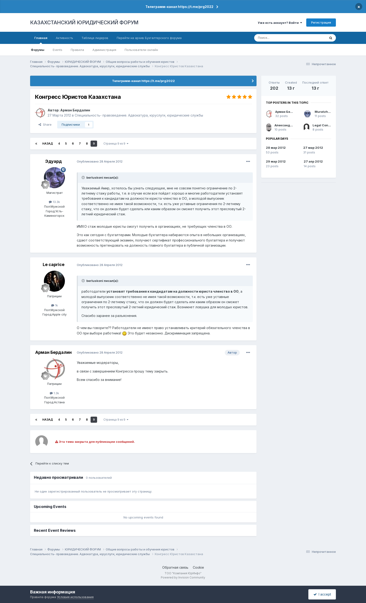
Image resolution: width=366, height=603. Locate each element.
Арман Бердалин (75, 110)
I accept (322, 594)
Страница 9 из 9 (115, 143)
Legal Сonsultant (326, 125)
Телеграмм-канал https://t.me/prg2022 (179, 7)
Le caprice (53, 264)
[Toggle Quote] (83, 177)
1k (54, 305)
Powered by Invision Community (183, 577)
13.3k (54, 202)
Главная (40, 40)
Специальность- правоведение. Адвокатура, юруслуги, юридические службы (139, 115)
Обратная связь (175, 567)
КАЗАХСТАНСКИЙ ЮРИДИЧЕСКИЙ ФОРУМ (84, 22)
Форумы (37, 50)
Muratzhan (323, 112)
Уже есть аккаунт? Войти (280, 23)
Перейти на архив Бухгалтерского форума (149, 38)
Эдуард (53, 161)
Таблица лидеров (94, 38)
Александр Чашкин (290, 125)
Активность (64, 38)
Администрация (104, 50)
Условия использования (75, 597)
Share (45, 124)
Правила (77, 50)
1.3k (54, 393)
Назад (47, 143)
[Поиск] (277, 38)
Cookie (198, 567)
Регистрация (321, 22)
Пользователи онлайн (141, 50)
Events (57, 50)
